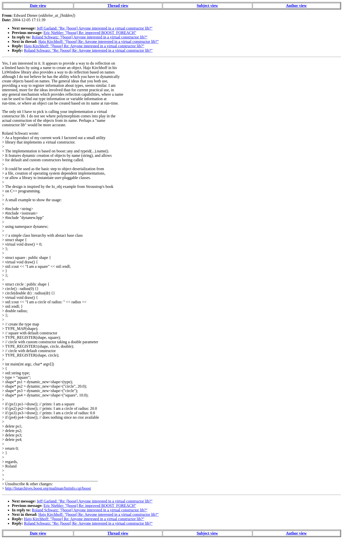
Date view (38, 5)
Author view (296, 5)
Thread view (117, 5)
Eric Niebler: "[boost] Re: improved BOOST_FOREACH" (90, 33)
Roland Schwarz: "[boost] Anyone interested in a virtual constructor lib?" (89, 37)
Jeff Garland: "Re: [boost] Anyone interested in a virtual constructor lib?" (95, 28)
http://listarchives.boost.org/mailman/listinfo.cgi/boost (48, 488)
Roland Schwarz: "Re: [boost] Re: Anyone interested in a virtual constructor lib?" (88, 50)
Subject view (207, 5)
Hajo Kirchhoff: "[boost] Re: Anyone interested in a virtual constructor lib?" (98, 41)
